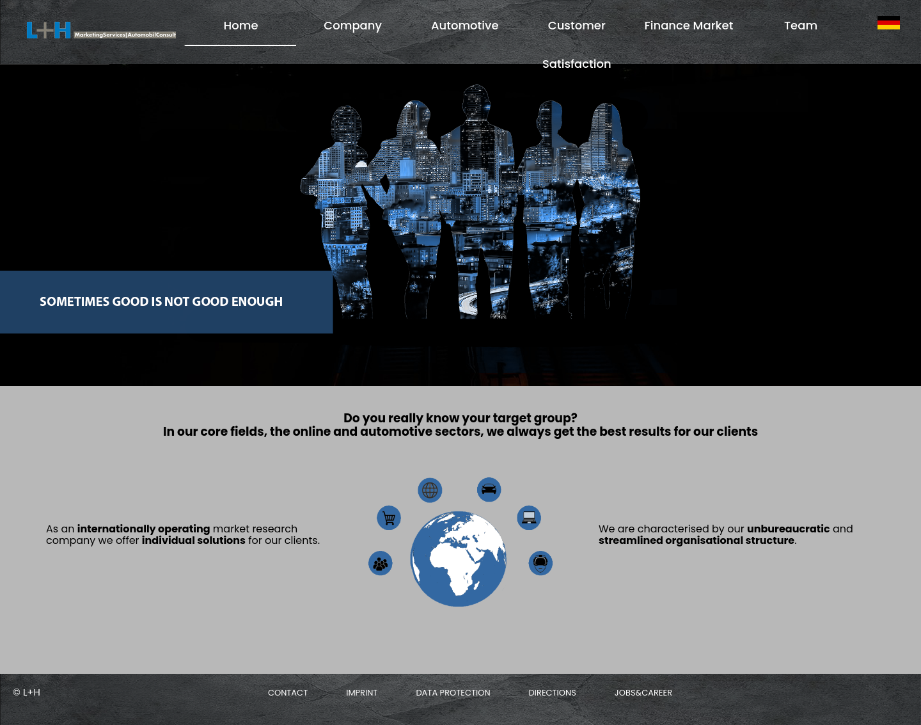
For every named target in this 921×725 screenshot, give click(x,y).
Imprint (361, 693)
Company (353, 25)
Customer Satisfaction (576, 44)
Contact (288, 693)
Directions (552, 693)
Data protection (453, 693)
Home (241, 25)
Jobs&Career (643, 693)
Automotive (465, 25)
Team (800, 25)
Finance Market (688, 25)
